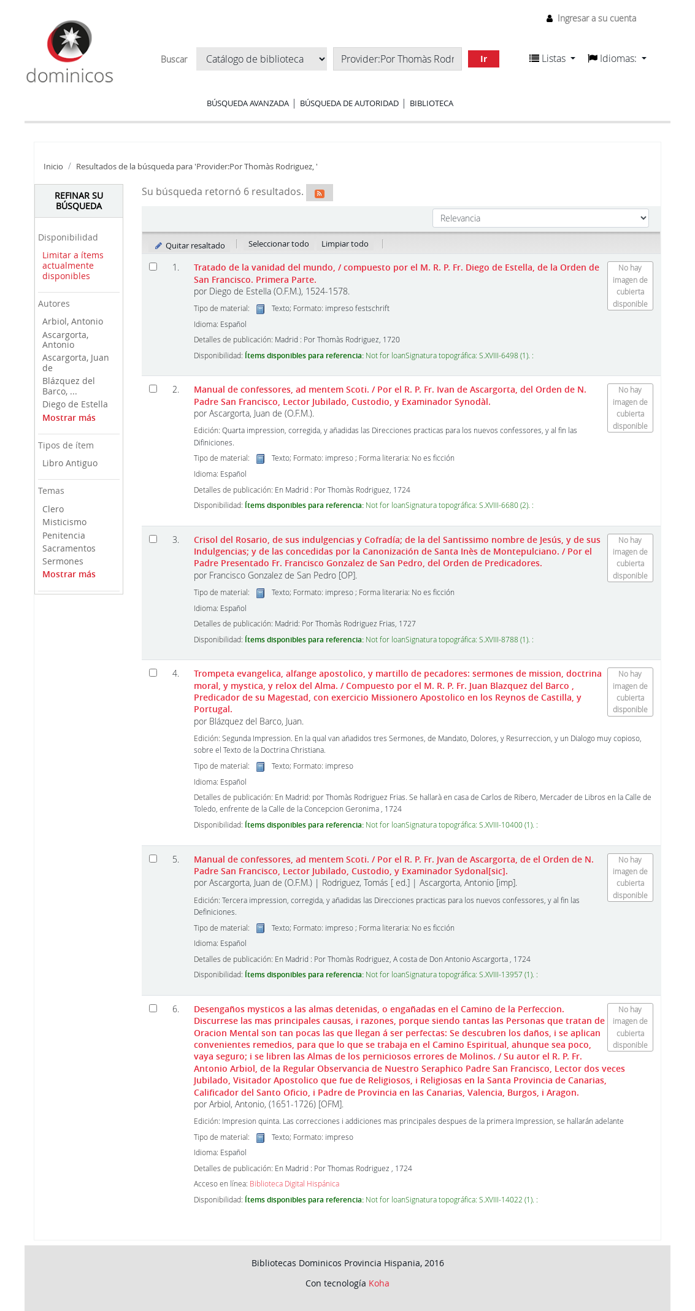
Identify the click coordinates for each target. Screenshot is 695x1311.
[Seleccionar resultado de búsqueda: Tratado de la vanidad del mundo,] (153, 267)
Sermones (62, 561)
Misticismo (64, 522)
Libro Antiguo (70, 463)
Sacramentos (69, 548)
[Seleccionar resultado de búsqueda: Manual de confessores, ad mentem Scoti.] (153, 389)
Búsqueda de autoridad (349, 103)
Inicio (53, 166)
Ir (483, 58)
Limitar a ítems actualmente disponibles (73, 265)
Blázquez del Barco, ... (68, 386)
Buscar (174, 59)
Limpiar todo (345, 243)
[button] (552, 58)
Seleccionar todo (278, 243)
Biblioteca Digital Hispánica (294, 1183)
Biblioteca (431, 103)
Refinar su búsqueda (79, 201)
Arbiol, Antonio (72, 321)
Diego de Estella (75, 404)
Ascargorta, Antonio (65, 340)
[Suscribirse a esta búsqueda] (319, 192)
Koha (379, 1283)
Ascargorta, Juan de (75, 363)
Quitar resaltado (189, 245)
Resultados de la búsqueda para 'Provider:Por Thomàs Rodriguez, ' (197, 166)
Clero (53, 509)
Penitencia (63, 535)
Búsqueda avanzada (248, 103)
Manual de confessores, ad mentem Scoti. (390, 395)
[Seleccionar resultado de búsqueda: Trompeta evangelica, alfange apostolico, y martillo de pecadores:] (153, 673)
